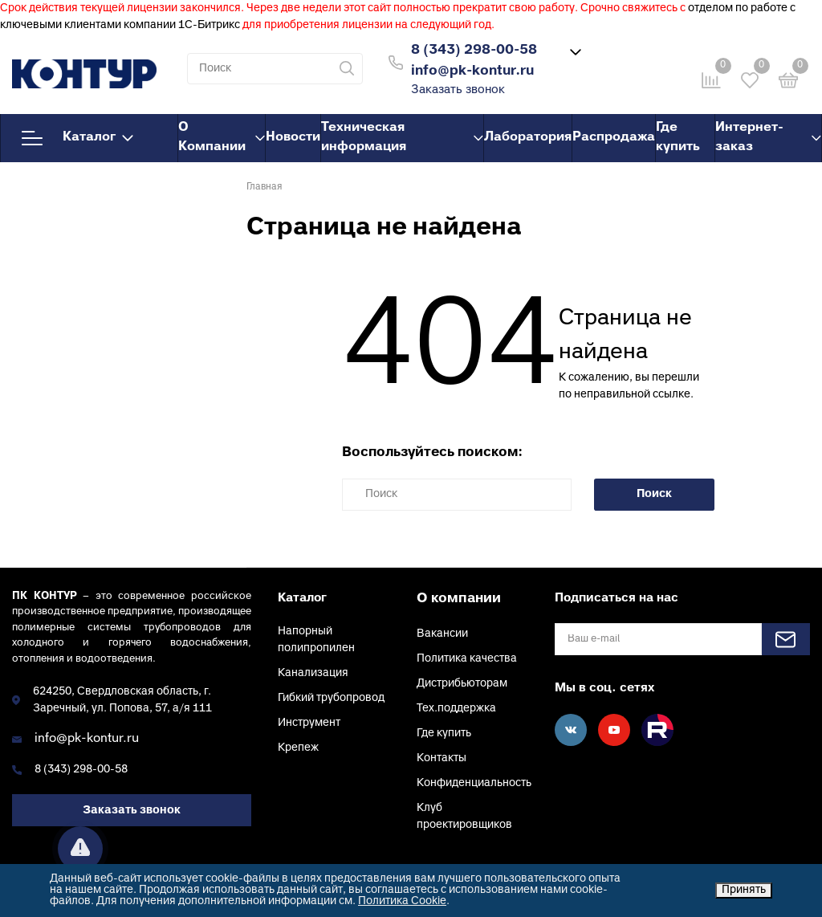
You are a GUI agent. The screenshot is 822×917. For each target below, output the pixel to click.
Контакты (441, 758)
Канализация (313, 673)
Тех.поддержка (456, 708)
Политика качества (467, 659)
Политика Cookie (402, 901)
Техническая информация (402, 137)
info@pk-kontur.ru (87, 738)
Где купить (678, 137)
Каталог (77, 138)
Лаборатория (528, 137)
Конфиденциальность (474, 783)
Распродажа (613, 137)
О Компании (221, 137)
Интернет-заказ (768, 137)
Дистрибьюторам (462, 684)
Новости (293, 137)
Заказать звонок (458, 90)
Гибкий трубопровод (331, 698)
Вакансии (442, 634)
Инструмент (309, 723)
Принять (744, 890)
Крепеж (298, 748)
